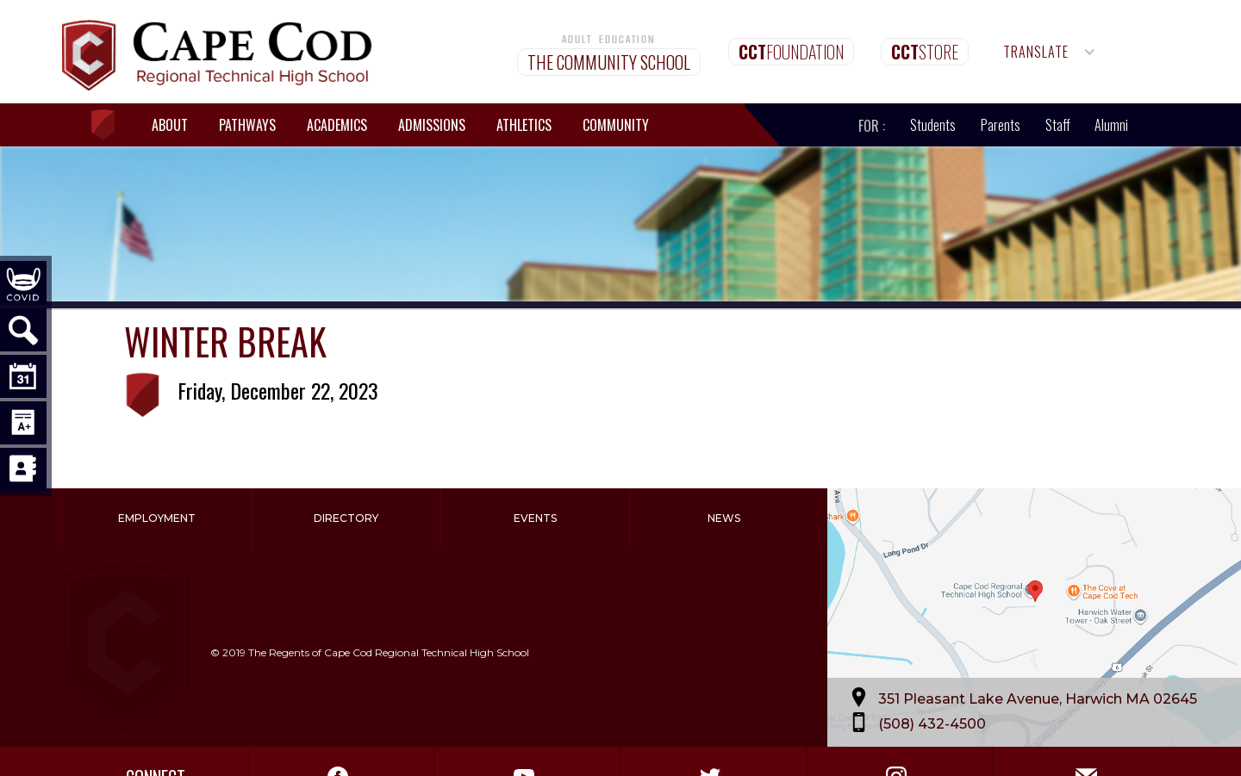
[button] (1049, 52)
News (724, 518)
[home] (111, 125)
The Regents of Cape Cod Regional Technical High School (388, 652)
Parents (1000, 124)
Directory (346, 518)
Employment (157, 518)
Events (535, 518)
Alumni (1111, 124)
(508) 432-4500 (932, 723)
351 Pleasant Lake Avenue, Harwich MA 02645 (1037, 698)
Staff (1057, 124)
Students (933, 124)
